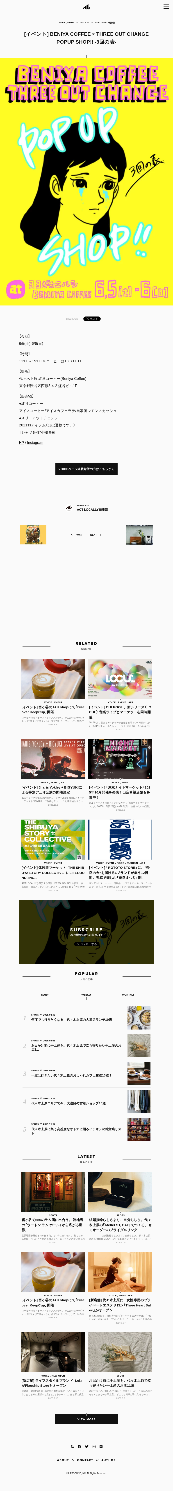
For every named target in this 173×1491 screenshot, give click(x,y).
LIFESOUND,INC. (77, 1481)
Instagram (35, 442)
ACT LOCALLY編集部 (105, 22)
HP (21, 442)
